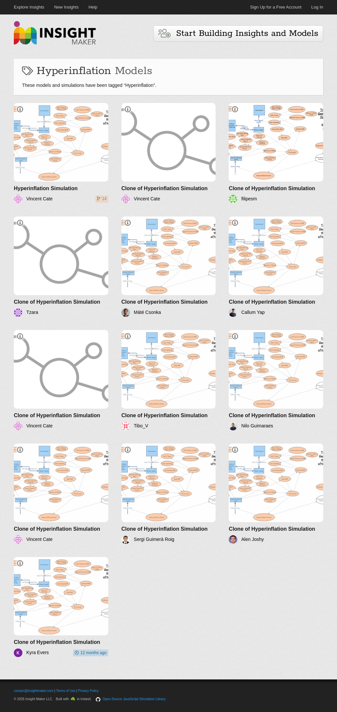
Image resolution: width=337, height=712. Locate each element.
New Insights (66, 7)
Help (93, 7)
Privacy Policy (88, 691)
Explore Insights (29, 7)
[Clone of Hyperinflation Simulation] (168, 153)
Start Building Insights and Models (238, 33)
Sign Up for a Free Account (275, 7)
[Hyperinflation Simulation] (61, 153)
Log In (317, 7)
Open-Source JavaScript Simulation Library (134, 699)
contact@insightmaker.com (33, 691)
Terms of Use (65, 691)
